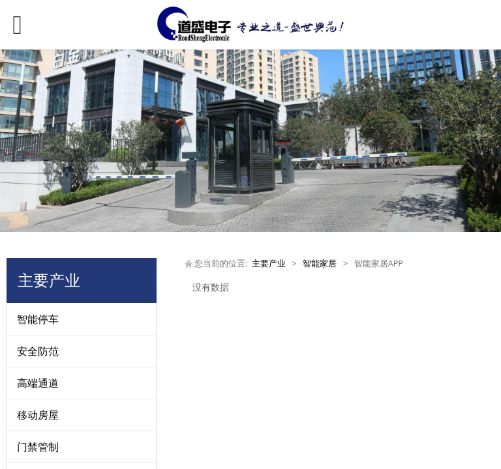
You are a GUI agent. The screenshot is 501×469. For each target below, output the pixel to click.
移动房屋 (38, 415)
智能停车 (38, 319)
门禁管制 (38, 447)
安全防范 (38, 351)
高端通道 (38, 383)
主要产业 (269, 263)
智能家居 (320, 263)
